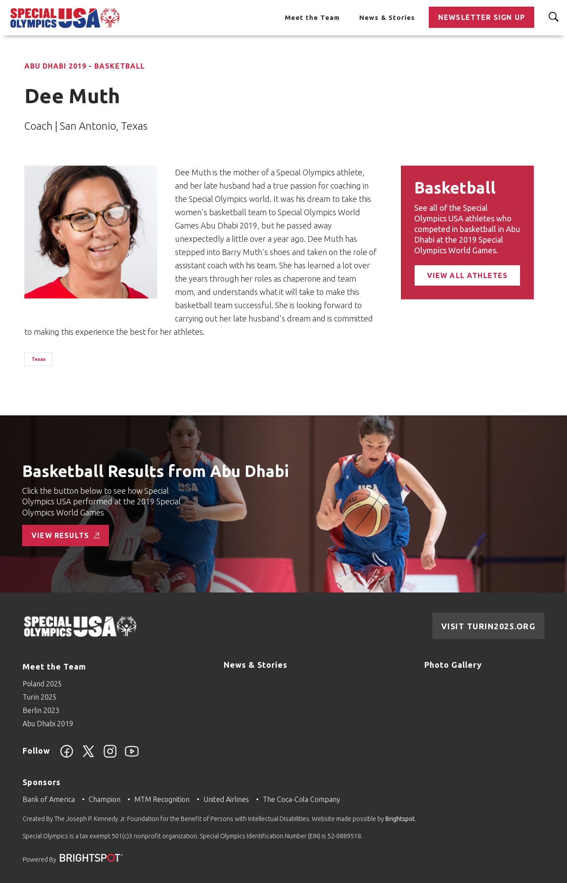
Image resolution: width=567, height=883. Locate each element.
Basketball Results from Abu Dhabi (155, 471)
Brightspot (400, 818)
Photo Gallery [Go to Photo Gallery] (453, 664)
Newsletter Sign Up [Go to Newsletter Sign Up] (481, 17)
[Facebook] (66, 756)
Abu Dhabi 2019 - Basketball (84, 66)
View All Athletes (467, 275)
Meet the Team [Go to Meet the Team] (312, 17)
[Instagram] (110, 756)
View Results (65, 535)
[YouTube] (132, 756)
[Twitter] (88, 756)
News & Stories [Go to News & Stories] (387, 17)
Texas (38, 359)
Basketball (455, 187)
